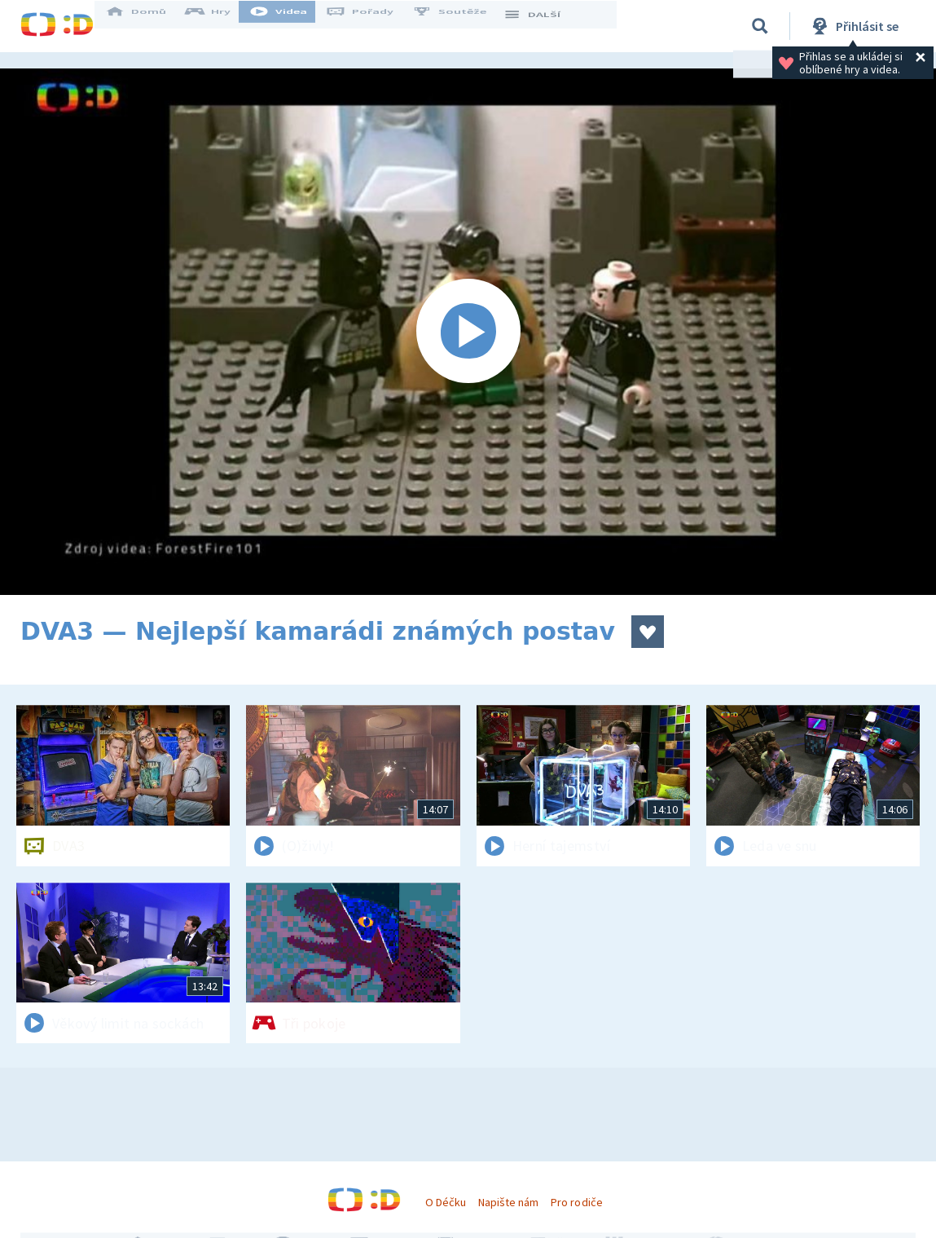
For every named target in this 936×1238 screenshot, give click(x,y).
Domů (151, 26)
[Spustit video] (468, 331)
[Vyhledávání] (760, 26)
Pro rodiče (576, 1202)
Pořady (376, 26)
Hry (224, 26)
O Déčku (445, 1202)
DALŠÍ (547, 26)
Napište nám (508, 1202)
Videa (294, 26)
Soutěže (465, 26)
